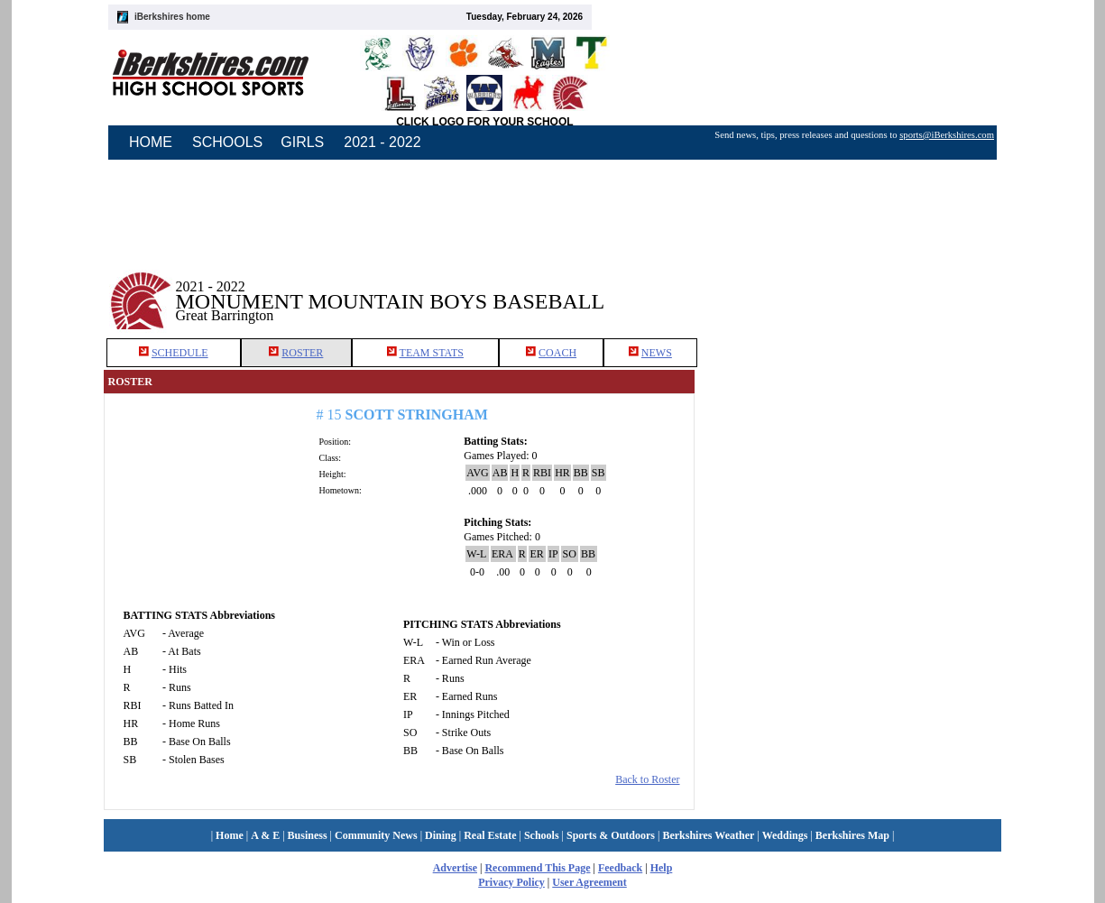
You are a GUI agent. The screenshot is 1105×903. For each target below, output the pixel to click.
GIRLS (302, 142)
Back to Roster (647, 779)
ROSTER (302, 352)
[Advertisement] (847, 288)
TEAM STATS (432, 352)
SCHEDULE (180, 352)
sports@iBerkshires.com (946, 135)
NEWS (656, 352)
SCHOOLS (227, 142)
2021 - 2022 (382, 142)
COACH (557, 352)
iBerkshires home (172, 17)
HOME (150, 142)
